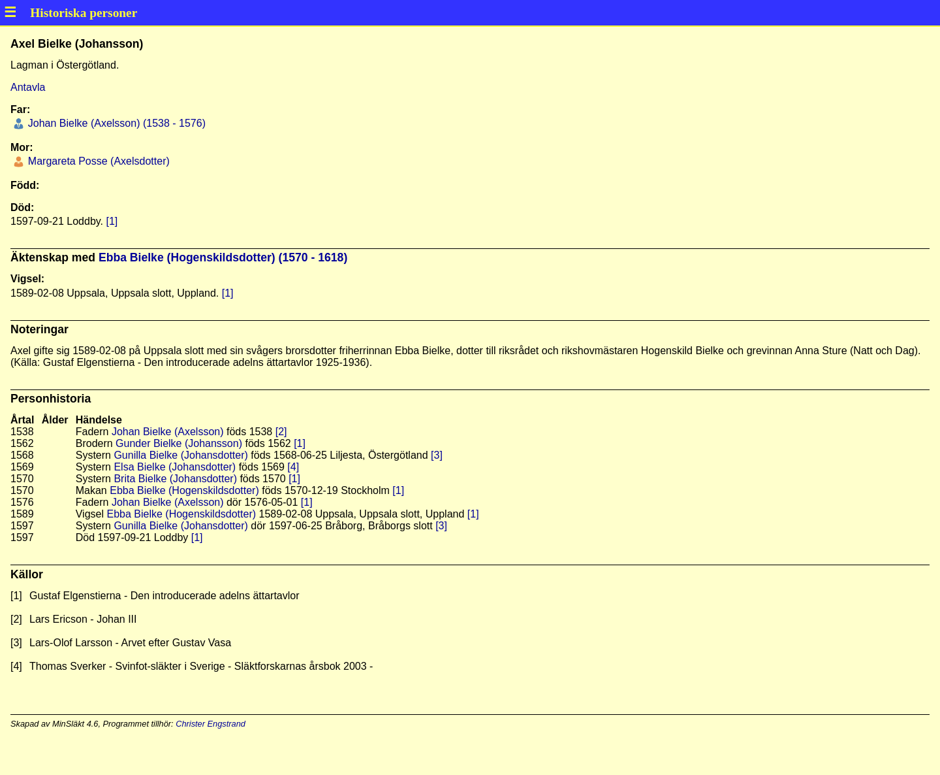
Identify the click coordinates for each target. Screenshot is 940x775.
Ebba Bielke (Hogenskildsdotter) (184, 490)
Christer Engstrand (210, 724)
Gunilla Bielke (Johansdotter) (180, 455)
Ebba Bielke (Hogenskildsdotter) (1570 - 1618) (223, 257)
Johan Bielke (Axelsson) (168, 431)
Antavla (27, 87)
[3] (437, 455)
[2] (281, 431)
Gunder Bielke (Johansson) (179, 443)
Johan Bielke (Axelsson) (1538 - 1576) (115, 123)
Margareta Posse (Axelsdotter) (97, 161)
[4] (293, 466)
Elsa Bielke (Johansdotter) (175, 466)
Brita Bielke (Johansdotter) (175, 478)
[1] (112, 221)
